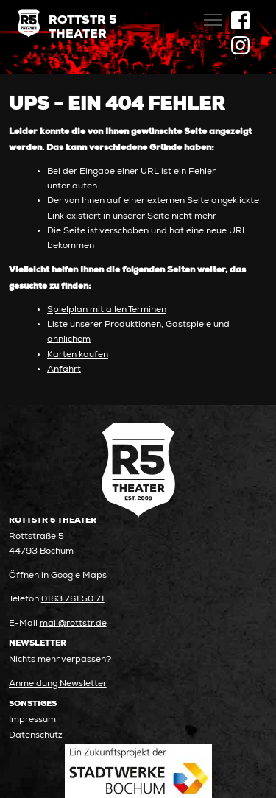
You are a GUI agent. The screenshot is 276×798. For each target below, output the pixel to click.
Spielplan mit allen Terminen (106, 310)
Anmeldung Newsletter (58, 684)
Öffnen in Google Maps (58, 576)
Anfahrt (64, 370)
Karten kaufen (77, 355)
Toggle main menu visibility (214, 15)
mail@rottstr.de (73, 624)
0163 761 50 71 (73, 599)
